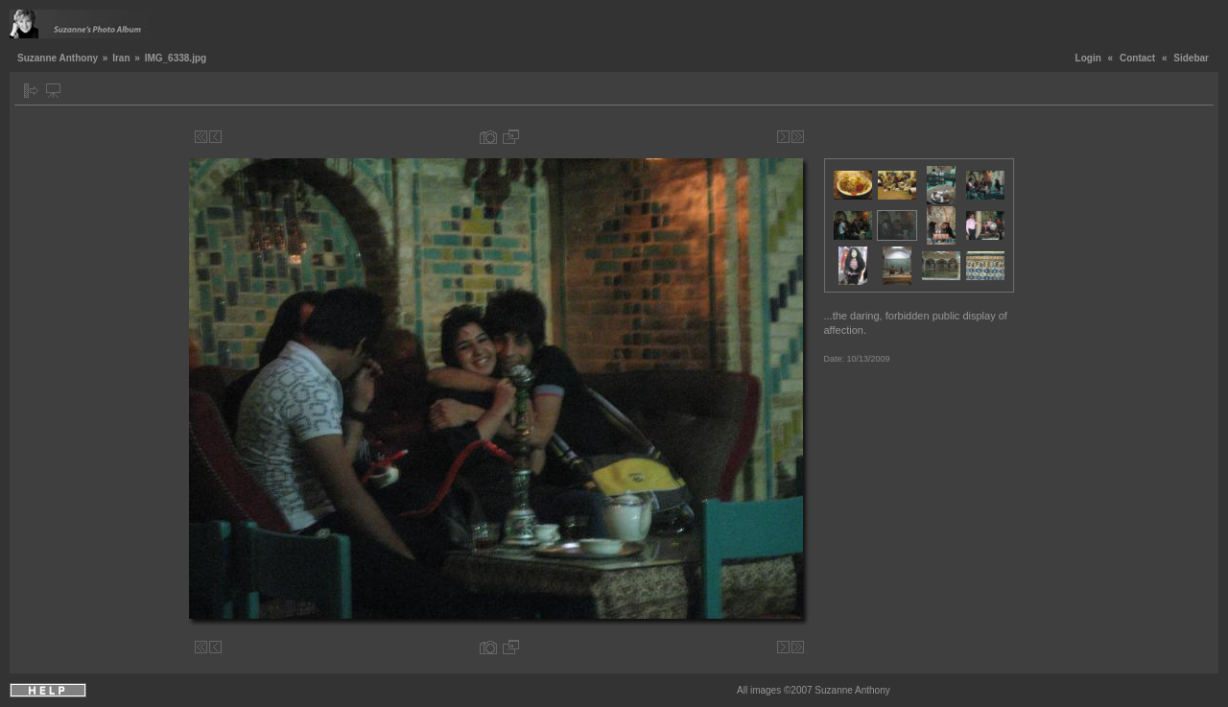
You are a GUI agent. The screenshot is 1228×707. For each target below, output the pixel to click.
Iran (121, 58)
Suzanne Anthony (57, 58)
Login (1088, 58)
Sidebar (1191, 58)
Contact (1137, 58)
